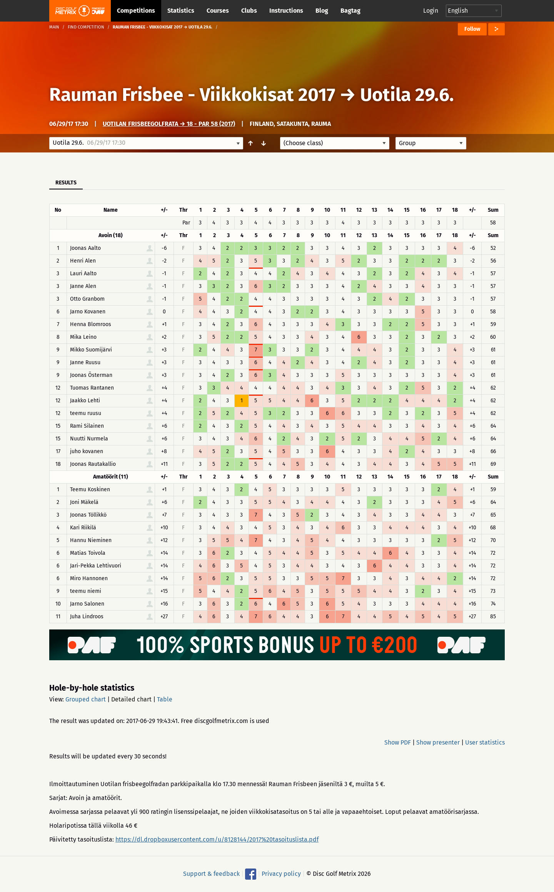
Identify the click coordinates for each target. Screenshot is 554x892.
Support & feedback (211, 873)
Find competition (86, 27)
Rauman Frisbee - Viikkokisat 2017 (192, 95)
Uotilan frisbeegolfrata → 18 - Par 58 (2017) (169, 123)
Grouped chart (85, 699)
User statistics (485, 742)
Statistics (180, 10)
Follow (472, 29)
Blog (321, 10)
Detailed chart (131, 699)
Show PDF (397, 742)
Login (430, 10)
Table (164, 699)
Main (54, 27)
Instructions (286, 10)
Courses (218, 10)
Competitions (136, 10)
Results (66, 182)
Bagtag (350, 10)
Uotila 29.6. (407, 95)
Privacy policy (281, 873)
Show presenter (438, 742)
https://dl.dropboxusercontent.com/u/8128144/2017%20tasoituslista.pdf (217, 839)
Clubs (249, 10)
